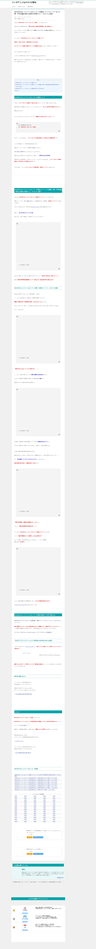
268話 (25, 801)
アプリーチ (58, 655)
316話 (54, 819)
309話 (35, 817)
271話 (54, 801)
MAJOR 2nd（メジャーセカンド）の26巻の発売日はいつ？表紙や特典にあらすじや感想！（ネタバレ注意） (36, 783)
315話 (44, 819)
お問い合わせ (30, 6)
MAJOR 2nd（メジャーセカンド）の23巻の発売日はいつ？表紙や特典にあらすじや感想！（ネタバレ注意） (36, 779)
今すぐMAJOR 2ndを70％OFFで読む (23, 694)
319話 (35, 821)
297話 (16, 813)
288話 (25, 809)
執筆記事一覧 (60, 877)
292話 (16, 811)
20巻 (21, 151)
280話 (44, 805)
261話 (54, 798)
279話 (35, 805)
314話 (35, 819)
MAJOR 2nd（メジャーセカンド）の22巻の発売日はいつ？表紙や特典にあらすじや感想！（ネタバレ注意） (36, 778)
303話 (25, 815)
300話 (44, 813)
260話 (44, 798)
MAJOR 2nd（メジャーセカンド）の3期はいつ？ (26, 82)
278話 (25, 805)
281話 (54, 805)
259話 (35, 798)
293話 (25, 811)
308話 (25, 817)
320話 (44, 821)
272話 (16, 803)
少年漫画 (18, 18)
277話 (16, 805)
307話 (16, 817)
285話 (44, 807)
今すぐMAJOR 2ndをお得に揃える (23, 752)
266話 (54, 800)
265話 (44, 800)
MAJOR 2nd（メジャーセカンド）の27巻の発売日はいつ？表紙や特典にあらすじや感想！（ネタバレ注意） (36, 785)
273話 (25, 803)
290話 (44, 809)
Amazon (29, 837)
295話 (44, 811)
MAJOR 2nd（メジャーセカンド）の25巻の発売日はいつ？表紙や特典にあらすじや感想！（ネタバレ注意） (36, 781)
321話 (54, 821)
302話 (16, 815)
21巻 (33, 147)
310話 (44, 817)
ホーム (13, 6)
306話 (54, 815)
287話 (16, 809)
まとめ (17, 90)
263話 (25, 800)
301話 (54, 813)
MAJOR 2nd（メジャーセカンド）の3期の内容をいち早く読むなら (29, 88)
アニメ (23, 18)
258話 (25, 798)
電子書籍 (48, 632)
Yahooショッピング (38, 837)
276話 (54, 803)
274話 (35, 803)
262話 (16, 800)
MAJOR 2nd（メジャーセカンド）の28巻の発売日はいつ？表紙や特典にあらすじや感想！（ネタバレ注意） (36, 787)
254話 (35, 796)
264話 (35, 800)
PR (15, 18)
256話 (54, 796)
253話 (25, 796)
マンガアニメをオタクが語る (24, 2)
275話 (44, 803)
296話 (54, 811)
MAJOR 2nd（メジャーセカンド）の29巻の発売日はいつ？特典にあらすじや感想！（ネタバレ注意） (35, 789)
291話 (54, 809)
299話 (35, 813)
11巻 (18, 151)
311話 (54, 817)
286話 (54, 807)
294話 (35, 811)
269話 (35, 801)
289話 (35, 809)
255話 (44, 796)
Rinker (31, 834)
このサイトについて (21, 6)
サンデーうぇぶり (36, 55)
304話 (35, 815)
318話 (25, 821)
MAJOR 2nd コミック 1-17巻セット (34, 849)
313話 (25, 819)
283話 (25, 807)
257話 (16, 798)
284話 (35, 807)
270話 (44, 801)
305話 (44, 815)
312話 (16, 819)
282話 (16, 807)
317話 (16, 821)
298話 (25, 813)
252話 (16, 796)
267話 (16, 801)
